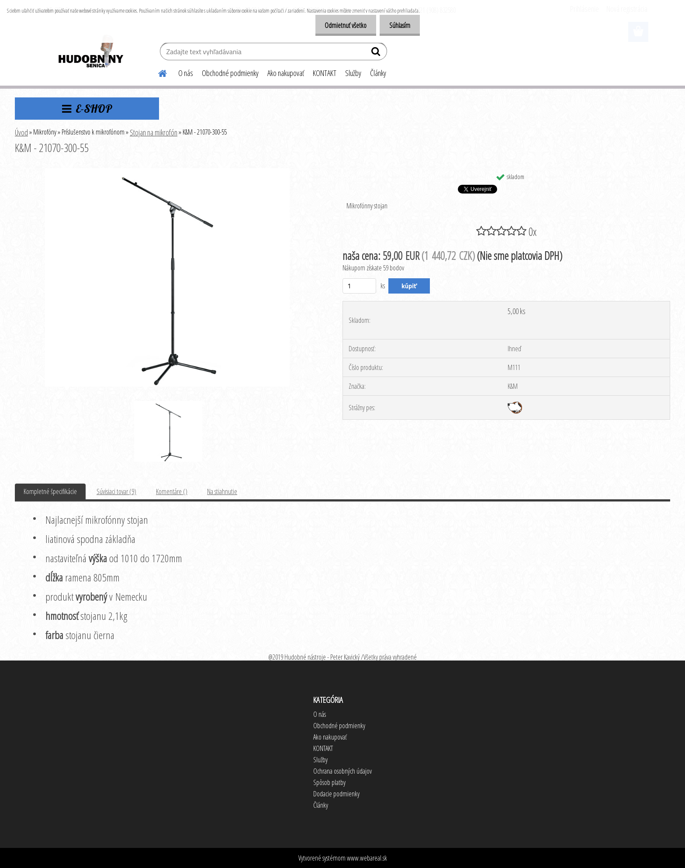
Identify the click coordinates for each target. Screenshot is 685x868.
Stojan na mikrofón (153, 132)
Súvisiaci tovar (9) (116, 491)
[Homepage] (157, 72)
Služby (353, 73)
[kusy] (359, 286)
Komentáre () (171, 491)
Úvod (21, 132)
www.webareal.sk (367, 858)
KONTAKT (324, 73)
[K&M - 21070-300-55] (167, 171)
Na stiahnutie (222, 491)
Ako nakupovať (285, 73)
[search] (377, 53)
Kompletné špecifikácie (50, 491)
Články (378, 73)
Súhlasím (398, 25)
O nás (185, 73)
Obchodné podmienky (230, 73)
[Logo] (90, 52)
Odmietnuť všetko (342, 25)
